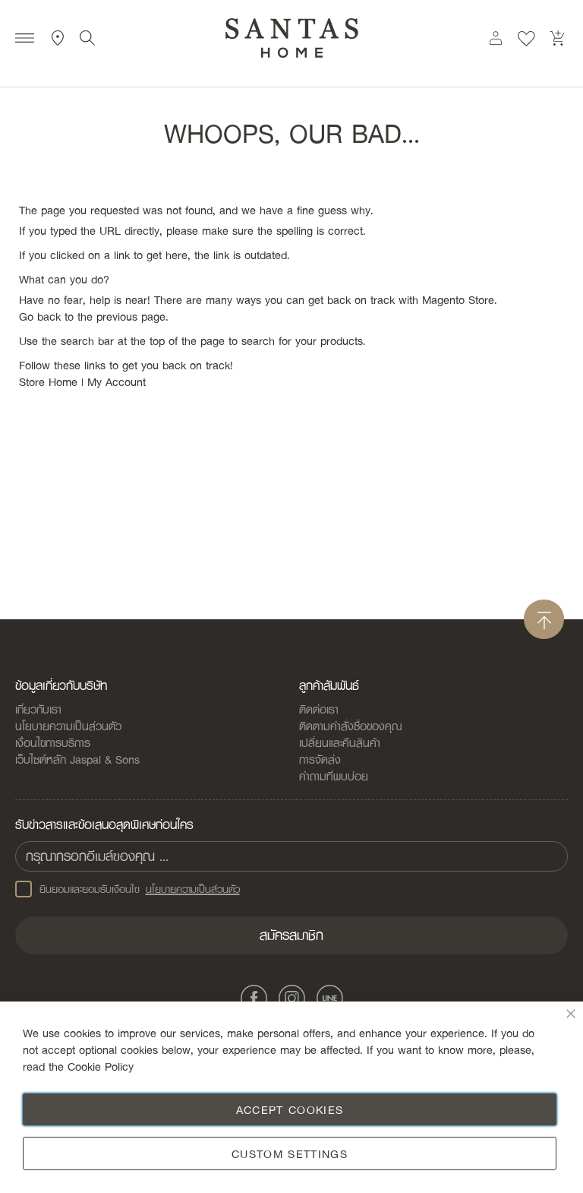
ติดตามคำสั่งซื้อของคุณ (350, 726)
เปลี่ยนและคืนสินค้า (339, 742)
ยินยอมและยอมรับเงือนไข (127, 889)
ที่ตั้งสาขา (58, 38)
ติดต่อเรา (319, 709)
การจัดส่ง (320, 759)
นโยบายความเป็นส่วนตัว (68, 726)
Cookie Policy (101, 1066)
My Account (116, 381)
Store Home (48, 381)
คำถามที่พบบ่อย (333, 776)
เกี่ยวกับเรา (38, 709)
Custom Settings (290, 1153)
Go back (40, 316)
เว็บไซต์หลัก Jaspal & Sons (77, 759)
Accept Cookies (290, 1109)
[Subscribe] (291, 935)
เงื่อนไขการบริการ (52, 742)
